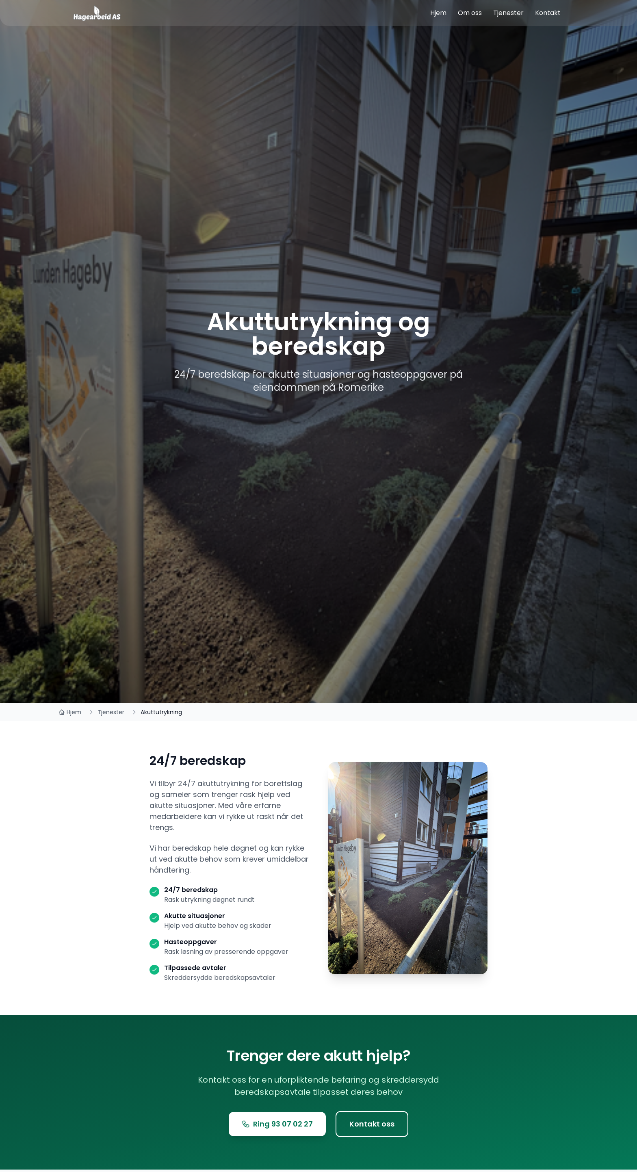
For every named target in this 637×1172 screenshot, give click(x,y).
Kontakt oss (371, 1124)
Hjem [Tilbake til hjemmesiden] (69, 712)
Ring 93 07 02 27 (277, 1124)
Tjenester (111, 712)
